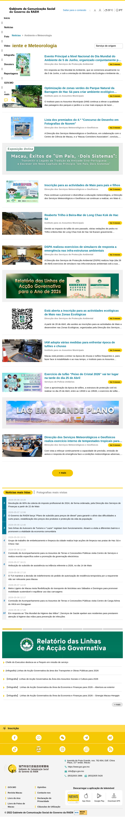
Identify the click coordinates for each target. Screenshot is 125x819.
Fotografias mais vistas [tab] (52, 494)
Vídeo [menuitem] (44, 18)
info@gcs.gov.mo (76, 774)
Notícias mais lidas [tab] (18, 494)
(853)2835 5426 (95, 778)
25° (110, 10)
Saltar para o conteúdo (74, 10)
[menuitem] (19, 18)
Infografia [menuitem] (58, 18)
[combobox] (109, 48)
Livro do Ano (14, 800)
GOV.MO (12, 789)
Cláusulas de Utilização (48, 809)
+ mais (117, 707)
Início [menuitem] (7, 18)
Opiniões (41, 789)
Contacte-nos (44, 795)
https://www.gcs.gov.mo (79, 769)
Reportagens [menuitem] (91, 18)
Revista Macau (15, 795)
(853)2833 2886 (75, 778)
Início (5, 38)
